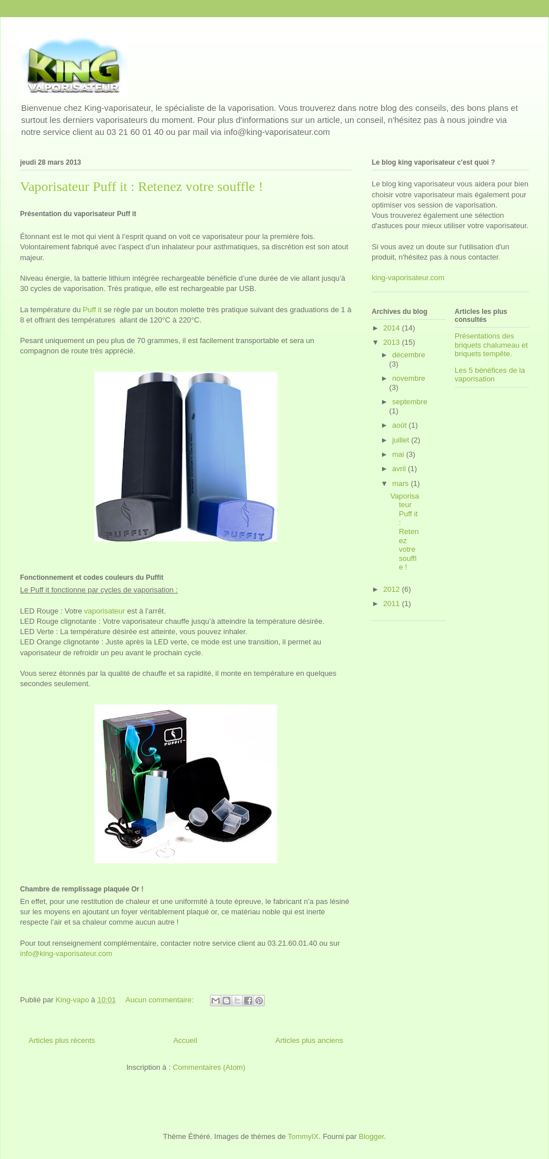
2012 (392, 589)
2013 (392, 342)
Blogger (371, 1136)
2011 (392, 603)
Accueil (185, 1040)
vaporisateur (104, 611)
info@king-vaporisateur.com (66, 953)
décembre (408, 355)
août (400, 425)
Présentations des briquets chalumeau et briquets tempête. (491, 345)
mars (401, 483)
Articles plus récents (62, 1040)
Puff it (92, 309)
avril (400, 468)
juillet (401, 440)
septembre (409, 401)
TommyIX (303, 1136)
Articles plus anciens (310, 1040)
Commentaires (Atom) (209, 1067)
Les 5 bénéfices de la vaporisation (490, 375)
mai (399, 454)
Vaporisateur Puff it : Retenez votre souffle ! (141, 186)
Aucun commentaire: (160, 999)
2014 (392, 328)
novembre (408, 378)
